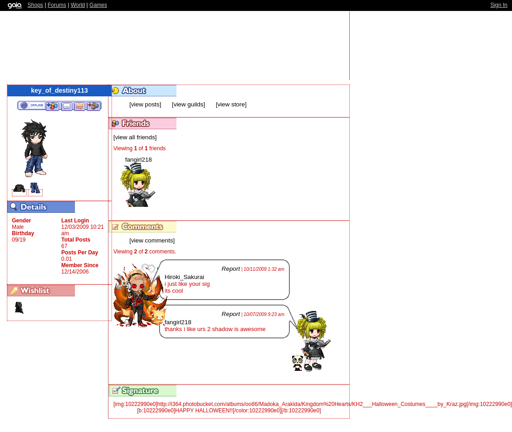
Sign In (499, 5)
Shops (35, 5)
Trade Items (79, 106)
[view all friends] (135, 137)
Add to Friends (52, 106)
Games (98, 5)
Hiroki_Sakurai (184, 277)
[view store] (231, 104)
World (78, 5)
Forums (57, 5)
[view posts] (145, 104)
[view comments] (152, 240)
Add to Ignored (93, 106)
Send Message (66, 106)
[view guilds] (188, 104)
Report (231, 268)
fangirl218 (138, 159)
